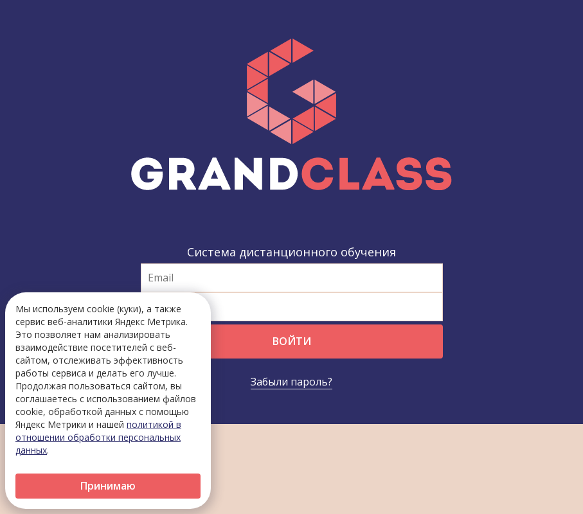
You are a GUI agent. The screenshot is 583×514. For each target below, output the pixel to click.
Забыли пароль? (291, 382)
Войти (292, 341)
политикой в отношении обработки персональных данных (98, 437)
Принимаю (108, 486)
